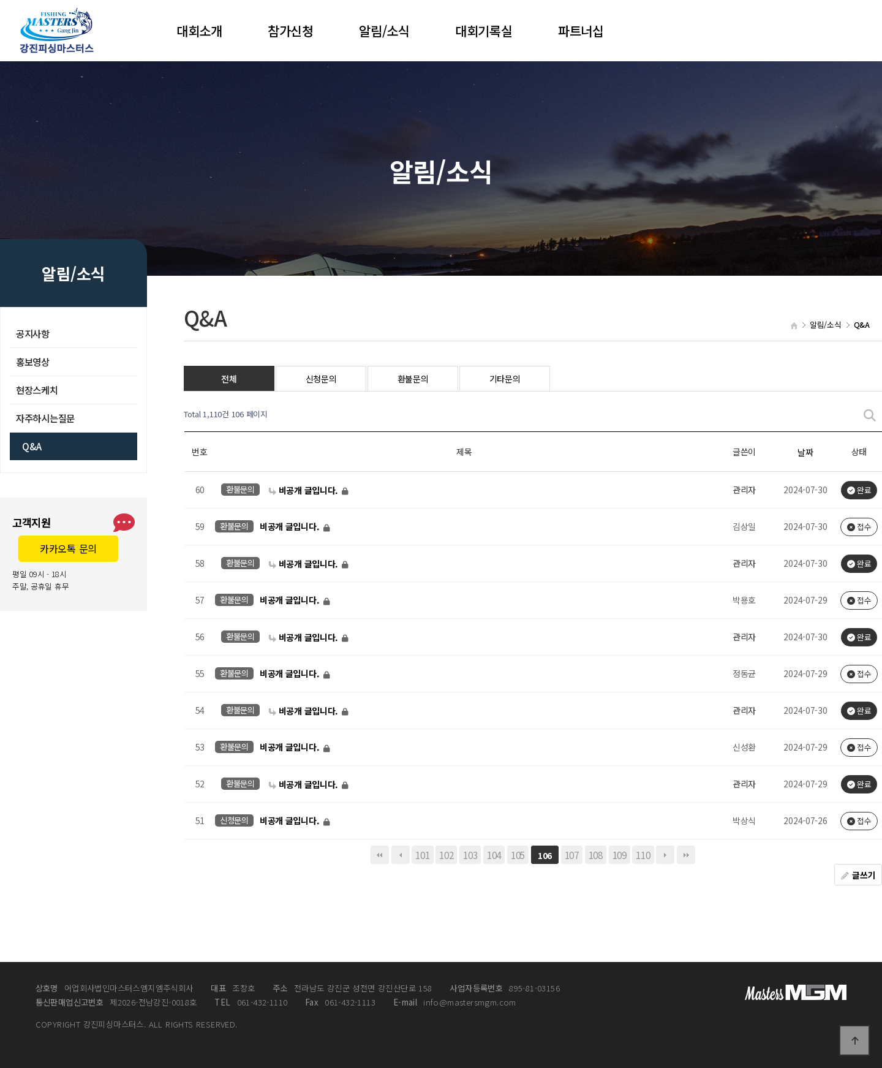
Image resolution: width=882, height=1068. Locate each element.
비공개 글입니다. (305, 490)
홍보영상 (33, 361)
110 (643, 855)
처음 (380, 855)
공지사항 (33, 333)
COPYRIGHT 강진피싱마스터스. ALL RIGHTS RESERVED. (137, 1025)
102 (446, 855)
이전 (400, 855)
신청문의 (321, 379)
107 (572, 855)
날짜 (805, 452)
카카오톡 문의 (68, 548)
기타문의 (505, 379)
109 (619, 855)
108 (596, 855)
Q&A (32, 446)
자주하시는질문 (45, 418)
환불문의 (413, 379)
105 (518, 855)
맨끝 (686, 855)
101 (422, 855)
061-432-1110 (250, 1002)
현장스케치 (37, 389)
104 (494, 855)
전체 (228, 379)
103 (470, 855)
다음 (665, 855)
